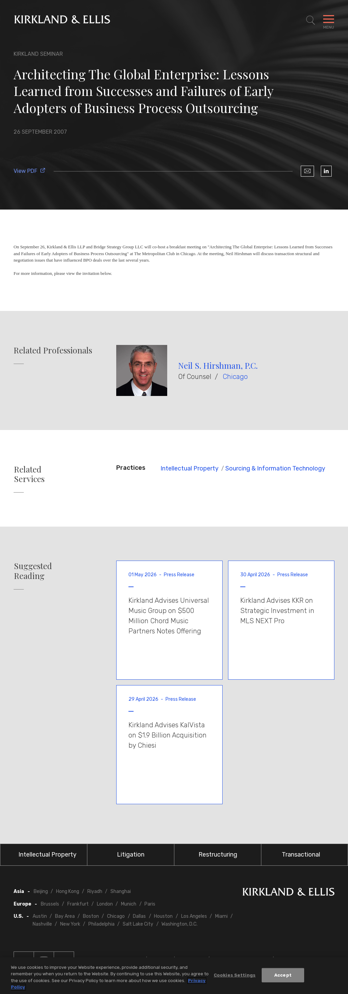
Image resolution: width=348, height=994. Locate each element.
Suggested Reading (33, 571)
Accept (283, 975)
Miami (221, 916)
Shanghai (120, 891)
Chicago (235, 376)
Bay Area (65, 916)
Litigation (130, 854)
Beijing (41, 891)
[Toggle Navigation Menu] (328, 20)
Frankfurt (78, 904)
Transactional (301, 854)
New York (70, 924)
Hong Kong (67, 891)
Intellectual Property (189, 468)
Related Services (29, 474)
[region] (174, 975)
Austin (40, 916)
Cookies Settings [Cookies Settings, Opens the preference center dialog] (235, 975)
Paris (149, 904)
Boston (91, 916)
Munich (128, 904)
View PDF (30, 171)
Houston (163, 916)
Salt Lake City (138, 924)
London (105, 904)
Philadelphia (101, 924)
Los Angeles (194, 916)
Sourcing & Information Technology (275, 468)
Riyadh (94, 891)
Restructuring (217, 854)
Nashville (42, 924)
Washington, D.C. (179, 924)
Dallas (139, 916)
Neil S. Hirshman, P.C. (218, 365)
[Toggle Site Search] (311, 20)
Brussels (50, 904)
